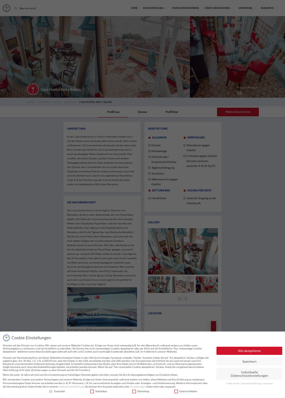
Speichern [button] (249, 361)
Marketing (140, 391)
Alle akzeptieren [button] (249, 351)
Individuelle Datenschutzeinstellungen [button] (249, 374)
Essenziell (57, 391)
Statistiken (98, 391)
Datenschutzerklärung (71, 386)
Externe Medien (185, 391)
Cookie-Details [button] (233, 383)
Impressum (268, 383)
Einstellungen (137, 386)
